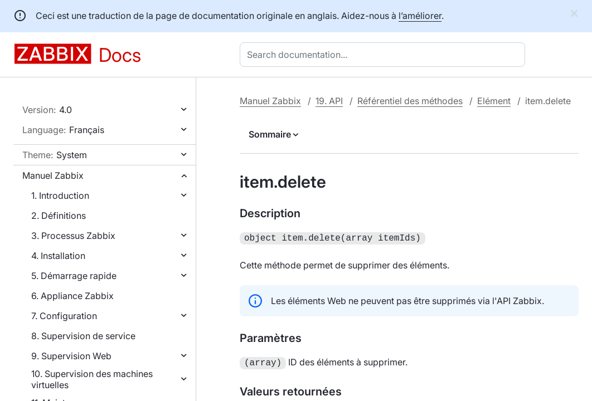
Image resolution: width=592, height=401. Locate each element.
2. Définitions (58, 215)
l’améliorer (420, 15)
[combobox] (385, 54)
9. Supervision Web (71, 355)
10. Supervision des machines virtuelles (92, 379)
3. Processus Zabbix (73, 235)
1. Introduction (60, 195)
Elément (494, 100)
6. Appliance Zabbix (72, 295)
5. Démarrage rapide (74, 275)
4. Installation (58, 255)
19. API (329, 100)
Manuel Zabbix (53, 175)
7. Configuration (64, 315)
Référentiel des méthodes (410, 100)
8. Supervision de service (83, 335)
